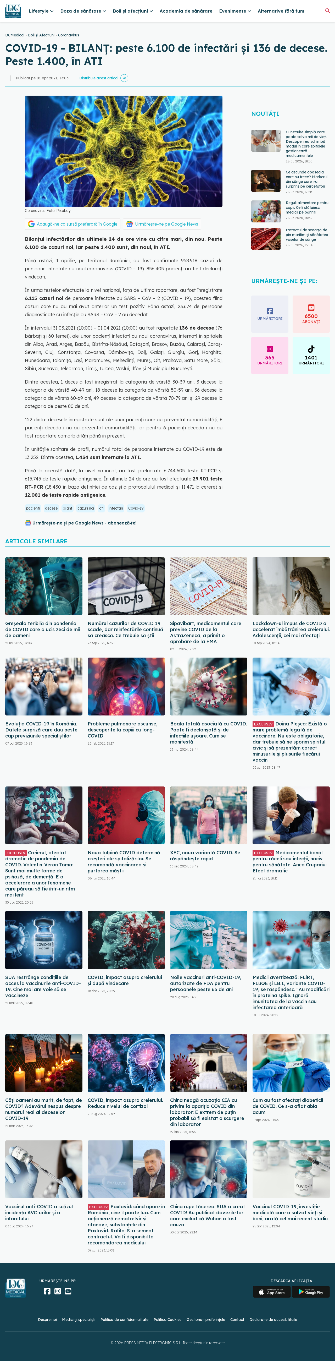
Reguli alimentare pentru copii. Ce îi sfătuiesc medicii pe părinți (307, 207)
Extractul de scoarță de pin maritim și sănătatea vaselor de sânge (307, 235)
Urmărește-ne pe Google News (166, 224)
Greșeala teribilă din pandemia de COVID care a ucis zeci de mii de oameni (42, 629)
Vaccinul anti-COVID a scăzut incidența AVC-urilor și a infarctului (39, 1213)
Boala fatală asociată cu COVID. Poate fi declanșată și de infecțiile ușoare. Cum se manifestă (208, 733)
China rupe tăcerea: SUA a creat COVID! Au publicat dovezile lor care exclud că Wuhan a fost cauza (207, 1216)
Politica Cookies (167, 1319)
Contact (237, 1319)
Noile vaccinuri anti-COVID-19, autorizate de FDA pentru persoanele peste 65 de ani (205, 983)
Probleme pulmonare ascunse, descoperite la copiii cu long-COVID (123, 730)
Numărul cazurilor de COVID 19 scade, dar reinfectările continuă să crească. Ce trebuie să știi (125, 629)
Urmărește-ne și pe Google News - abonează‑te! (84, 523)
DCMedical (14, 35)
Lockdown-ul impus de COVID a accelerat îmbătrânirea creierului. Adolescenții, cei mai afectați (291, 629)
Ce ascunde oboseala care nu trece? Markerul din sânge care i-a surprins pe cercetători (306, 179)
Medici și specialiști (78, 1319)
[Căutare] (327, 10)
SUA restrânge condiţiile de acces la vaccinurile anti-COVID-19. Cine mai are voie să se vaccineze (43, 986)
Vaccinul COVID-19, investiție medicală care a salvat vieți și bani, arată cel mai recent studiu (290, 1213)
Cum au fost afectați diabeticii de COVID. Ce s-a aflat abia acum (288, 1106)
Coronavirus (68, 35)
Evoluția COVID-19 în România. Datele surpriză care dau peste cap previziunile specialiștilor (41, 730)
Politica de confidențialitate (124, 1319)
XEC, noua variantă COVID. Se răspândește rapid (205, 856)
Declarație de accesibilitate (273, 1319)
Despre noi (47, 1319)
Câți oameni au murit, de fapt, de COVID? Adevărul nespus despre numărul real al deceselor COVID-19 (43, 1109)
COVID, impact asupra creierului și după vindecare (125, 980)
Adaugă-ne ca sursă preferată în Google (77, 224)
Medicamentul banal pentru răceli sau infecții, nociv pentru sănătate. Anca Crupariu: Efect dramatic (290, 862)
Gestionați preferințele (206, 1319)
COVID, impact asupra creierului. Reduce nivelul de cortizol (125, 1103)
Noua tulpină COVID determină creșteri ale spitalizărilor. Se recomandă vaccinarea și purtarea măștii (124, 862)
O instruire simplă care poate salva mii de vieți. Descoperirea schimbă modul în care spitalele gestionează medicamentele (306, 144)
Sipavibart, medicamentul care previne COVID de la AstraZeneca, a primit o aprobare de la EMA (205, 632)
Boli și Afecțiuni (41, 35)
